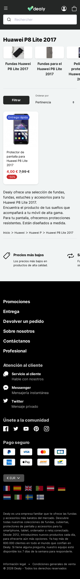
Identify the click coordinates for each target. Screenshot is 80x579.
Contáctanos (16, 341)
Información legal (14, 564)
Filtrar (16, 100)
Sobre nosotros (19, 331)
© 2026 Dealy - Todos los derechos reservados (35, 568)
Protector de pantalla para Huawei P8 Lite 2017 (17, 158)
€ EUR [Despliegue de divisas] (13, 478)
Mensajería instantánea (30, 393)
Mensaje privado (25, 406)
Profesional (14, 350)
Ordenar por (42, 95)
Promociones (16, 301)
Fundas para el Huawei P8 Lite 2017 (49, 69)
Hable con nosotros (28, 379)
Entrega (11, 311)
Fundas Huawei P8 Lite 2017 (18, 66)
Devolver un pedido (23, 321)
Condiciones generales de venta (54, 564)
